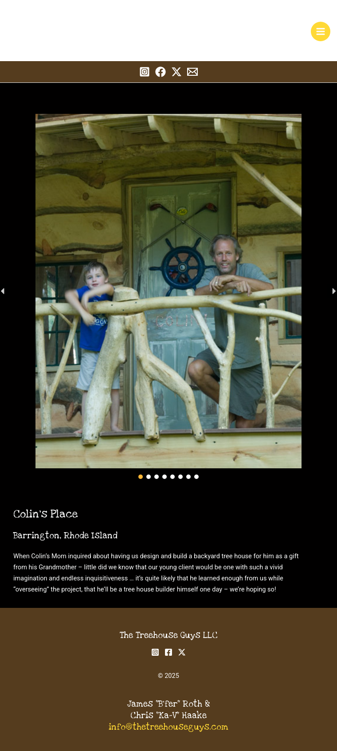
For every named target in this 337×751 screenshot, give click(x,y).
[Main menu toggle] (320, 31)
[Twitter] (176, 71)
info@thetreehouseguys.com (168, 727)
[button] (140, 477)
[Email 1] (192, 71)
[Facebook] (160, 71)
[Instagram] (144, 71)
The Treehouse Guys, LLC (94, 21)
